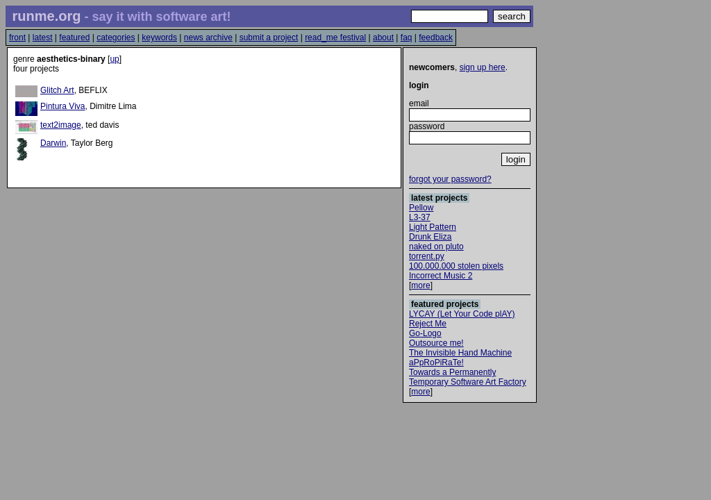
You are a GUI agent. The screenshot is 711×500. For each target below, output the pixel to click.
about (383, 37)
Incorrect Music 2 (440, 276)
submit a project (269, 37)
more (420, 285)
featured (74, 37)
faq (406, 37)
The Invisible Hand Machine (460, 353)
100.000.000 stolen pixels (456, 266)
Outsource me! (436, 343)
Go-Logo (425, 333)
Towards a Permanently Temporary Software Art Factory (467, 377)
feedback (436, 37)
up (114, 59)
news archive (208, 37)
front (17, 37)
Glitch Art (57, 90)
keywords (159, 37)
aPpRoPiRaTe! (436, 362)
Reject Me (427, 323)
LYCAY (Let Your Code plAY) (462, 314)
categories (116, 37)
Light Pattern (432, 227)
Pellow (421, 207)
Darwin (53, 143)
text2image (60, 125)
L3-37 (419, 217)
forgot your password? (450, 179)
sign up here (482, 67)
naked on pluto (436, 246)
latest (43, 37)
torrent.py (426, 256)
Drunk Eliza (430, 237)
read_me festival (335, 37)
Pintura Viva (62, 106)
